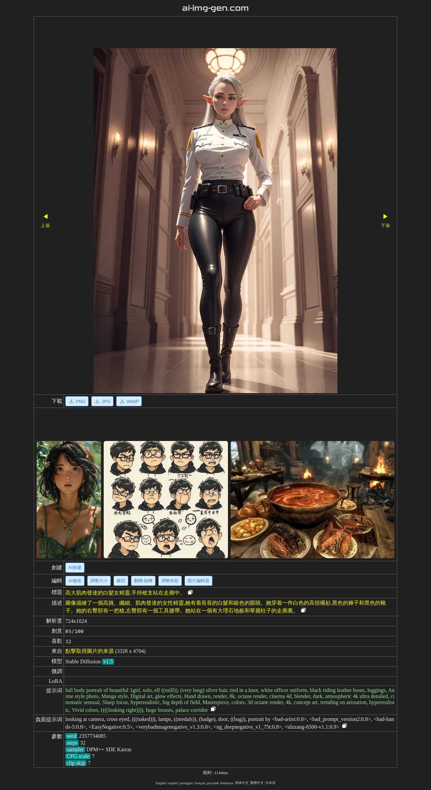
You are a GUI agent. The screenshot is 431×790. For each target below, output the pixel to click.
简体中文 (241, 783)
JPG (102, 401)
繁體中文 (257, 783)
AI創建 (74, 567)
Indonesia (226, 783)
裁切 (121, 580)
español (173, 783)
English (161, 783)
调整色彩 (170, 580)
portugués (186, 783)
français (200, 783)
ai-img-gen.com (215, 8)
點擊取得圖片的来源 (89, 651)
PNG (77, 401)
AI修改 (74, 580)
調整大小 (99, 580)
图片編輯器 (198, 580)
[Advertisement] (203, 33)
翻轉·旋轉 (143, 580)
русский (213, 783)
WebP (129, 401)
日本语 (270, 783)
